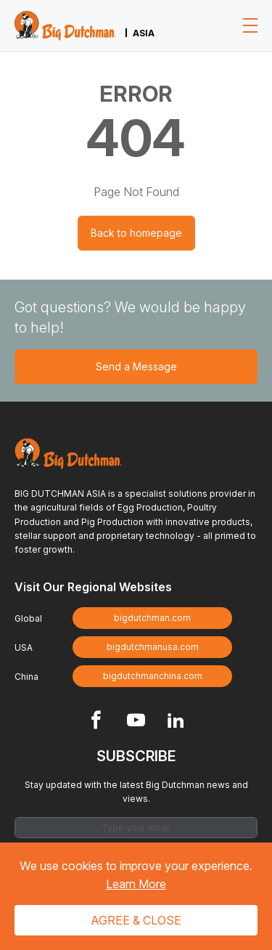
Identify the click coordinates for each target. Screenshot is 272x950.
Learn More (136, 884)
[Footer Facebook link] (96, 721)
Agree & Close (136, 920)
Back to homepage (136, 233)
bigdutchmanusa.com (153, 646)
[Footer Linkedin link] (176, 721)
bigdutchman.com (152, 617)
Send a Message (136, 366)
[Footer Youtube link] (136, 721)
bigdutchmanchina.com (152, 675)
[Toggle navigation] (250, 25)
